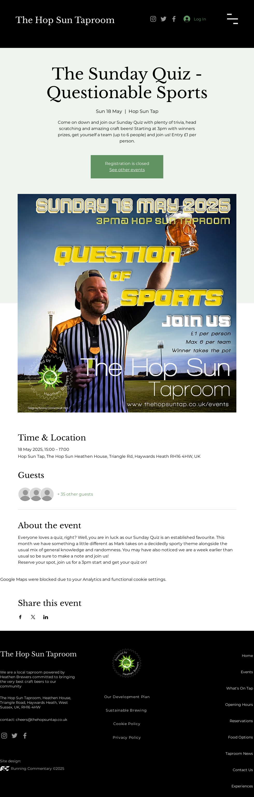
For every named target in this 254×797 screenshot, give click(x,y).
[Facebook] (174, 19)
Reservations (241, 721)
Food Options (240, 737)
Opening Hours (239, 704)
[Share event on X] (33, 617)
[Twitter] (163, 19)
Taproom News (239, 753)
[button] (232, 19)
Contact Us (243, 769)
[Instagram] (153, 19)
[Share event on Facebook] (20, 617)
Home (247, 655)
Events (247, 672)
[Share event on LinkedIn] (45, 617)
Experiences (242, 786)
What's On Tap (239, 688)
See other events (127, 169)
